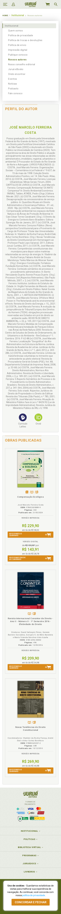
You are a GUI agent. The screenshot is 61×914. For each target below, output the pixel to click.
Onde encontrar (17, 74)
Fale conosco (15, 93)
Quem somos (15, 30)
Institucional (11, 25)
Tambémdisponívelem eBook (27, 492)
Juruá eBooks (15, 69)
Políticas (29, 839)
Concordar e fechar (30, 902)
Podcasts (13, 88)
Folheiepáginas (36, 492)
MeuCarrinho (47, 4)
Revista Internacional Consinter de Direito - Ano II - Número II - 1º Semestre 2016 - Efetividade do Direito (30, 621)
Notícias (12, 83)
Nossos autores (17, 59)
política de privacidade (33, 895)
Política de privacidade (20, 35)
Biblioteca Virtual (29, 847)
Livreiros (29, 872)
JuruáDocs (29, 863)
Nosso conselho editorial (21, 64)
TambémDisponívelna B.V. (32, 492)
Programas (29, 855)
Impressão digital (17, 50)
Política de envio (17, 45)
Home (5, 15)
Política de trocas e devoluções (25, 40)
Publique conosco (18, 54)
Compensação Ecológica (30, 497)
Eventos (12, 79)
